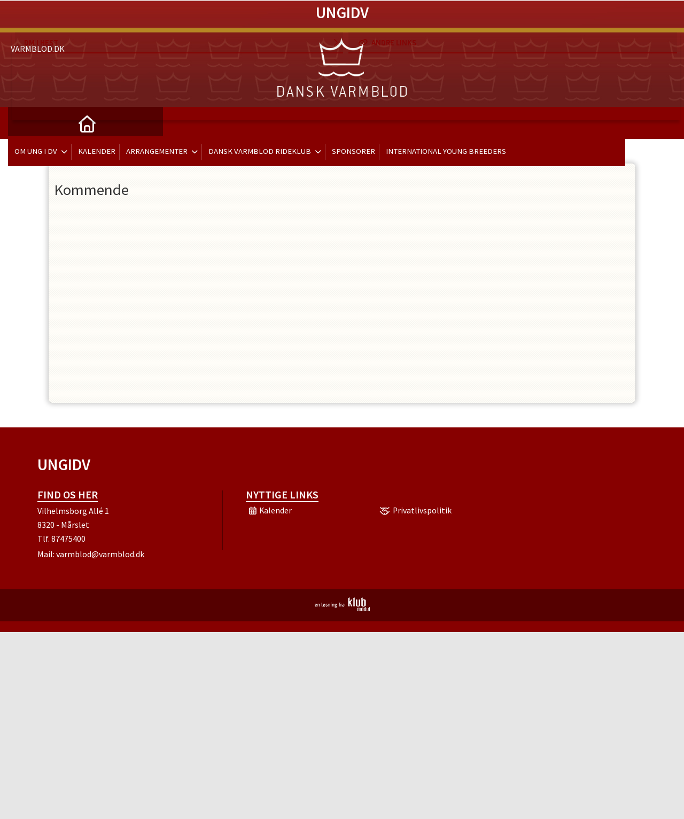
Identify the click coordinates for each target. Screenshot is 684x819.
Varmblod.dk (38, 21)
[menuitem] (24, 123)
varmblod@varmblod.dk (100, 554)
